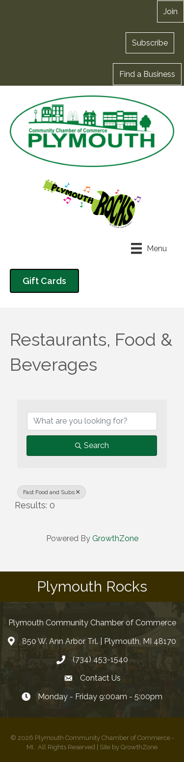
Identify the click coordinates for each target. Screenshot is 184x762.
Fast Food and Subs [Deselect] (51, 492)
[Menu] (149, 248)
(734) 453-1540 (100, 659)
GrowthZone (115, 538)
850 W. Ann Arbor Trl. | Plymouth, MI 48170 (99, 641)
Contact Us (100, 678)
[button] (150, 42)
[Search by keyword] (92, 421)
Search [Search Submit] (92, 445)
